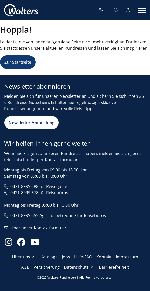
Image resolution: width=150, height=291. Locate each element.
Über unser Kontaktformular (38, 228)
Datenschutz (79, 267)
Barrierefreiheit (114, 267)
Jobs (66, 257)
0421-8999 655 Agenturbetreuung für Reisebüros (58, 215)
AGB (25, 267)
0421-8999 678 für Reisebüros (39, 193)
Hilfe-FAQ (83, 257)
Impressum (127, 257)
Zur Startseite (17, 62)
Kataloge (49, 257)
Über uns (24, 257)
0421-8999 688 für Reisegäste (38, 186)
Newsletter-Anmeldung (31, 122)
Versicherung (46, 267)
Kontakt (104, 257)
